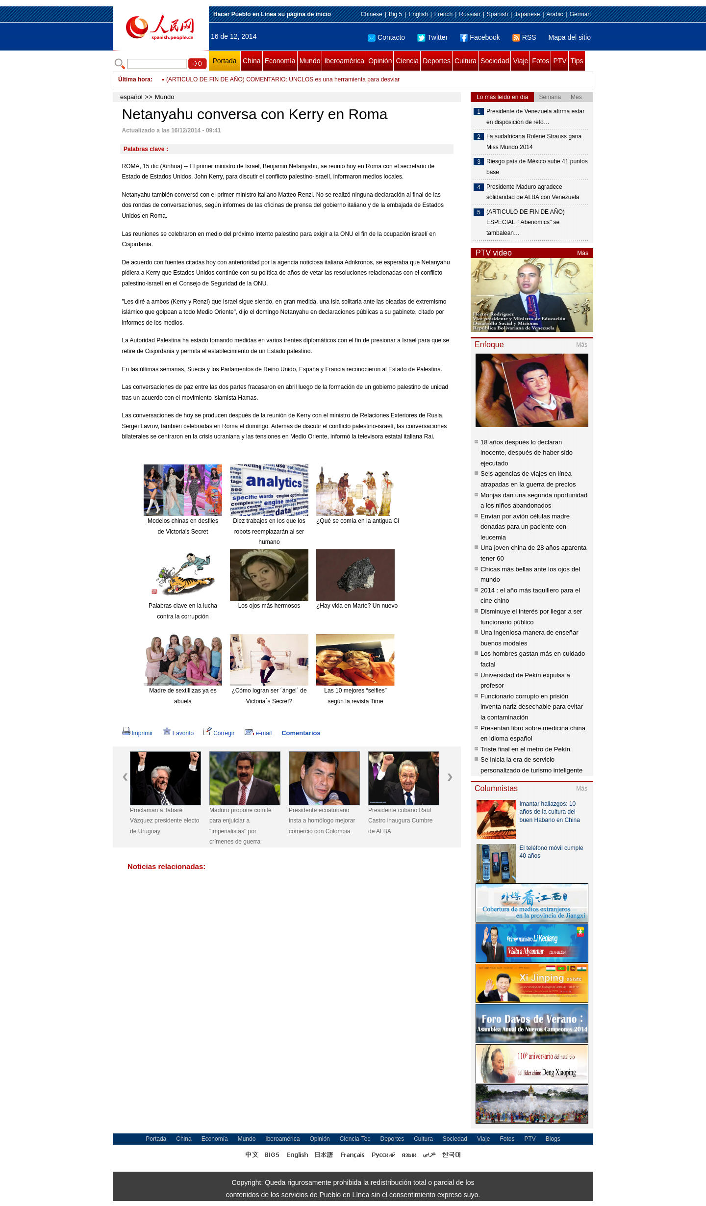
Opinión (380, 61)
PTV (559, 61)
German (580, 14)
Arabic (555, 14)
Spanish (497, 14)
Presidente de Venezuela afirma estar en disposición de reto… (535, 117)
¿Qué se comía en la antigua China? (364, 520)
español (131, 97)
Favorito (178, 733)
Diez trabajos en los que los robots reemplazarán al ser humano (269, 531)
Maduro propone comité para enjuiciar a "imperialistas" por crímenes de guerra (240, 826)
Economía (280, 61)
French (443, 14)
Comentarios (300, 733)
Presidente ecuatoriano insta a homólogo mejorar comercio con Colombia (322, 821)
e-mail (258, 733)
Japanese (527, 14)
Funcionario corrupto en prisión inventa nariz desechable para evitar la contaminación (531, 707)
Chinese (371, 14)
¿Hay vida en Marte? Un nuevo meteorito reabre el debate (392, 605)
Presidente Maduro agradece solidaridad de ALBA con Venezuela (532, 192)
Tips (577, 61)
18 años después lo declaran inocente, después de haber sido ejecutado (526, 452)
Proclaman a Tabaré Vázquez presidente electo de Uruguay (164, 821)
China (252, 61)
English (418, 14)
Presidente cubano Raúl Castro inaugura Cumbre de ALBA (400, 821)
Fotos (540, 61)
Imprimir (137, 733)
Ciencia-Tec (355, 1138)
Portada (224, 61)
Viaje (520, 61)
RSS (524, 37)
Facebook (480, 37)
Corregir (218, 733)
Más (582, 253)
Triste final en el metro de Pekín (525, 749)
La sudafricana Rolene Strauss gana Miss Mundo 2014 (533, 142)
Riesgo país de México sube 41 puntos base (537, 167)
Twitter (432, 37)
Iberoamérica (344, 61)
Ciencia (407, 61)
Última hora (134, 79)
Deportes (437, 61)
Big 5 (395, 14)
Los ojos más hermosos (269, 605)
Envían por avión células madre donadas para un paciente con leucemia (525, 527)
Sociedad (494, 61)
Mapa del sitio (570, 37)
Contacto (386, 37)
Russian (469, 14)
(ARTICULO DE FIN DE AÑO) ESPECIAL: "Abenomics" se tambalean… (525, 222)
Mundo (310, 61)
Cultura (465, 61)
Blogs (553, 1138)
